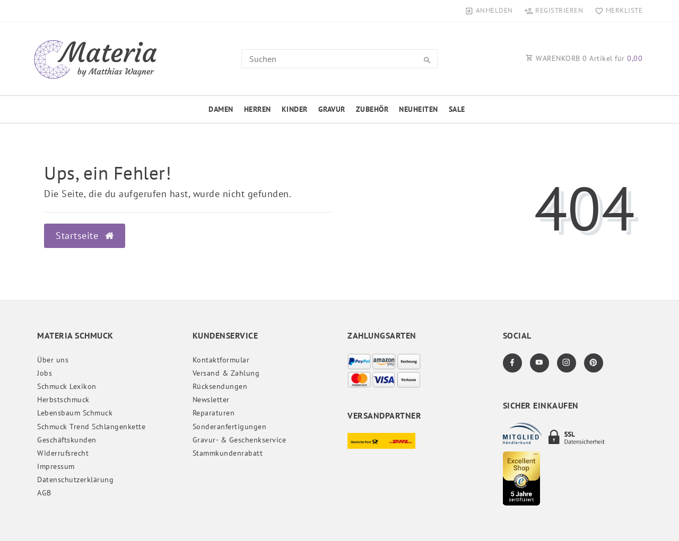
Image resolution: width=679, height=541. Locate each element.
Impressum (56, 466)
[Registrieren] (554, 10)
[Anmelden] (489, 10)
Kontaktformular (221, 360)
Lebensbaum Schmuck (74, 413)
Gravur (331, 109)
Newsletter (211, 399)
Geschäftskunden (67, 440)
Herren (257, 109)
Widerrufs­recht (63, 453)
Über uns (52, 360)
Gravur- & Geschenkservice (239, 440)
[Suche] (427, 60)
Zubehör (372, 109)
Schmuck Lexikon (67, 386)
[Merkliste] (616, 10)
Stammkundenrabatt (228, 453)
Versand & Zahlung (226, 373)
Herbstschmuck (63, 399)
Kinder (295, 109)
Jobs (44, 373)
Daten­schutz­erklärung (75, 479)
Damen (220, 109)
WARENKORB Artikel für (584, 58)
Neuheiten (418, 109)
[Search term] (339, 58)
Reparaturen (214, 413)
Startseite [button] (85, 235)
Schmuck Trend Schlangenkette (91, 426)
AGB (44, 493)
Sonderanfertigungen (230, 426)
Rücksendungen (220, 386)
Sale (457, 109)
